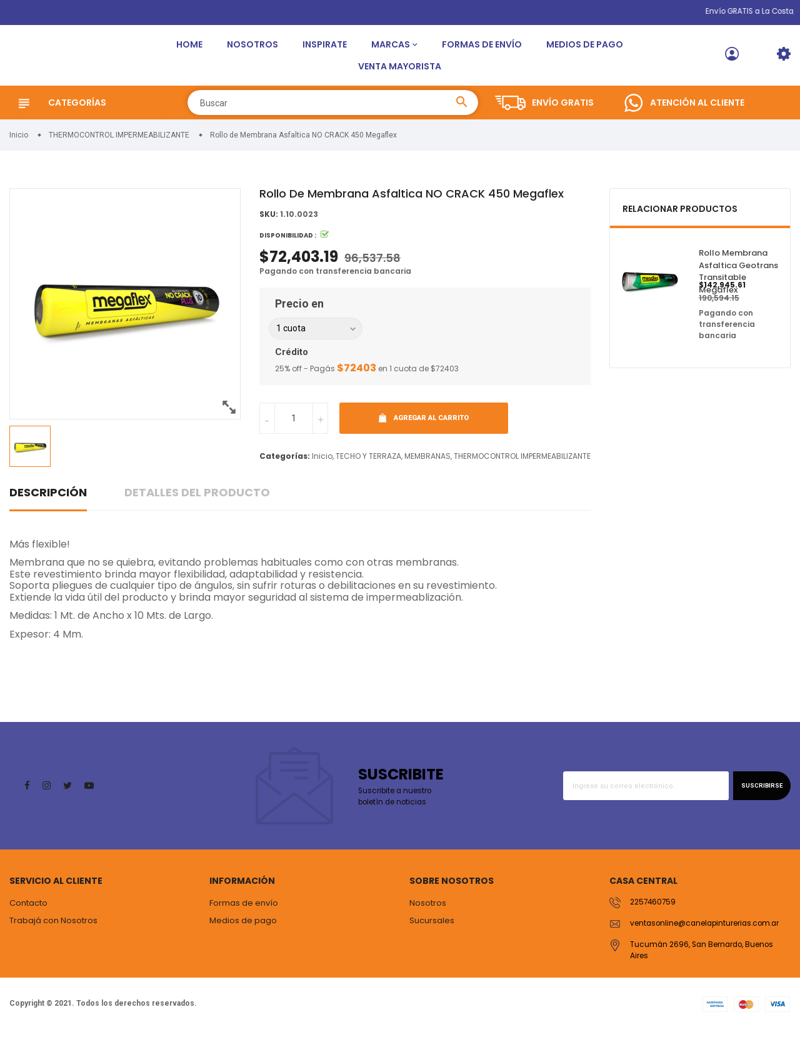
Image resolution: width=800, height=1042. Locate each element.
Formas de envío (482, 49)
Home (189, 49)
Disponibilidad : (287, 244)
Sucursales (431, 929)
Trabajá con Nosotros (53, 929)
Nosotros (252, 49)
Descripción (48, 501)
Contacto (28, 912)
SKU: (268, 223)
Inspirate (324, 49)
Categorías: (284, 464)
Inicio (322, 464)
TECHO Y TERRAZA (368, 464)
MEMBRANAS (427, 464)
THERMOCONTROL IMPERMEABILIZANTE (522, 464)
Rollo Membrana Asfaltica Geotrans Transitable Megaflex (738, 280)
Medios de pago (584, 49)
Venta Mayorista (399, 70)
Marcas (390, 49)
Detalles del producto (197, 501)
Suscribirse (757, 795)
